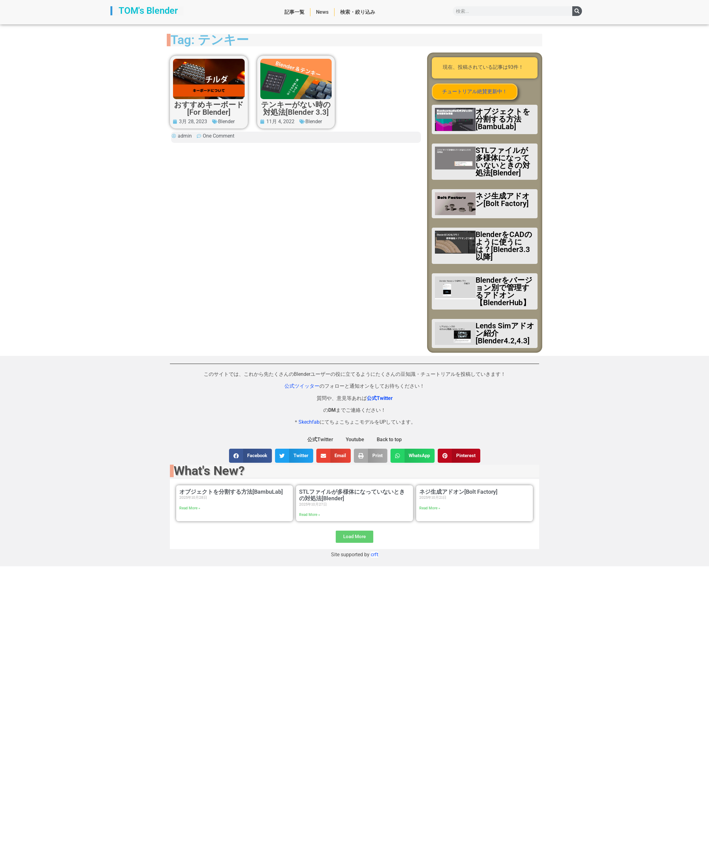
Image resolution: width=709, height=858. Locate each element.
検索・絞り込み (357, 12)
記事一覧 (294, 12)
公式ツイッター (301, 386)
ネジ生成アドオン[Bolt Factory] (503, 200)
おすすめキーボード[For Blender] (209, 108)
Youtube (355, 439)
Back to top (389, 439)
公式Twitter (320, 439)
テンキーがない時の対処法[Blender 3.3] (296, 108)
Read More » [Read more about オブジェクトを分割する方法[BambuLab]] (189, 508)
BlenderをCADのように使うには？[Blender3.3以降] (504, 245)
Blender (226, 121)
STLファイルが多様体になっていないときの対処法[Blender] (503, 161)
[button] (250, 456)
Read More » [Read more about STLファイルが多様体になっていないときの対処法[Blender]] (309, 514)
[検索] (577, 11)
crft (374, 555)
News (322, 12)
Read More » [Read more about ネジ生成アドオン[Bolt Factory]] (429, 508)
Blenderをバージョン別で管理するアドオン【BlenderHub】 (504, 291)
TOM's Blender (148, 10)
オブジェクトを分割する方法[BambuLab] (503, 119)
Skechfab (308, 422)
